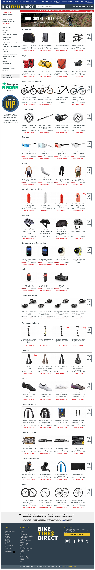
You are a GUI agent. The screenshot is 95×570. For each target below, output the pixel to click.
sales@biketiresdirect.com (68, 566)
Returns (7, 542)
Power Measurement (10, 54)
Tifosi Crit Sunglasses (78, 153)
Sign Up (58, 2)
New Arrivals (7, 77)
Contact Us (8, 536)
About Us (7, 530)
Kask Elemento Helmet (78, 231)
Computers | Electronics (11, 47)
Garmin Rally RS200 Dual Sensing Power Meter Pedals (78, 313)
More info (89, 2)
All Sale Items (7, 19)
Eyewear (6, 39)
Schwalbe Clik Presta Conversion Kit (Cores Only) (78, 422)
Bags (4, 32)
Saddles (5, 59)
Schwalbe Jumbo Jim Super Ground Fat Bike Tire (45, 422)
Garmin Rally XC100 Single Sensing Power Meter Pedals (45, 313)
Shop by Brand (8, 14)
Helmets (5, 44)
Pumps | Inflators (9, 56)
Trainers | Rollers (9, 68)
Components (7, 37)
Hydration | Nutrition (10, 42)
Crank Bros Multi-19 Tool (29, 448)
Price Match (8, 544)
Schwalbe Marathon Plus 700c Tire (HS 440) (29, 421)
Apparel (5, 30)
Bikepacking (23, 534)
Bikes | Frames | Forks (10, 35)
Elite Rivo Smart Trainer (29, 474)
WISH (82, 6)
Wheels (5, 71)
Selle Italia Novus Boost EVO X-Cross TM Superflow (78, 368)
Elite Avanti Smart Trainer (45, 475)
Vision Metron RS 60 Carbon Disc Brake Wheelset (29, 502)
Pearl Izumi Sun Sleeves (45, 179)
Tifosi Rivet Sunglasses (29, 153)
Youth (21, 561)
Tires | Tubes (7, 63)
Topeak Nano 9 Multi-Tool (62, 449)
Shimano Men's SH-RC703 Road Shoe (62, 395)
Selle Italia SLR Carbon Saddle (62, 367)
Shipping (64, 520)
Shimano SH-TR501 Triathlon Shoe (45, 395)
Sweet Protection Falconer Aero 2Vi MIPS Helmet (62, 233)
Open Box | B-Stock (9, 21)
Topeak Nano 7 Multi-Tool (45, 449)
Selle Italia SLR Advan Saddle (29, 367)
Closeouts (6, 17)
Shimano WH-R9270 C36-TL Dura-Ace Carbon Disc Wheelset (78, 502)
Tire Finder (6, 23)
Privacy (7, 550)
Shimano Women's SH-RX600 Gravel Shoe (78, 395)
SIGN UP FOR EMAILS (77, 534)
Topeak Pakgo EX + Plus (61, 45)
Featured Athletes (10, 531)
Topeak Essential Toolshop (78, 449)
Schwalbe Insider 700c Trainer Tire (61, 475)
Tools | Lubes (7, 66)
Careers (7, 533)
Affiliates (7, 534)
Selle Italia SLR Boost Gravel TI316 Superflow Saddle (45, 368)
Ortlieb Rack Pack (45, 71)
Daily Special (7, 12)
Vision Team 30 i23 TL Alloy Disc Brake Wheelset (61, 502)
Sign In (75, 7)
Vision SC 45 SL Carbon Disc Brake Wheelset (46, 501)
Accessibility (10, 551)
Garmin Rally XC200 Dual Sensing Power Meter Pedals (61, 313)
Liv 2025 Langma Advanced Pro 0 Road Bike (78, 99)
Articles (7, 539)
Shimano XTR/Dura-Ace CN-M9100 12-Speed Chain (45, 127)
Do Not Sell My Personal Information (9, 547)
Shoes (5, 61)
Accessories (7, 27)
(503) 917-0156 (7, 2)
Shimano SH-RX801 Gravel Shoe (29, 395)
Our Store (7, 537)
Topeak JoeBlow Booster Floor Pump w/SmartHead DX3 (28, 340)
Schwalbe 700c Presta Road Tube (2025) (61, 421)
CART (90, 6)
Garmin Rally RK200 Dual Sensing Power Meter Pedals (29, 313)
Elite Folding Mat (78, 474)
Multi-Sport (7, 51)
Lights (5, 49)
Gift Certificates (8, 75)
